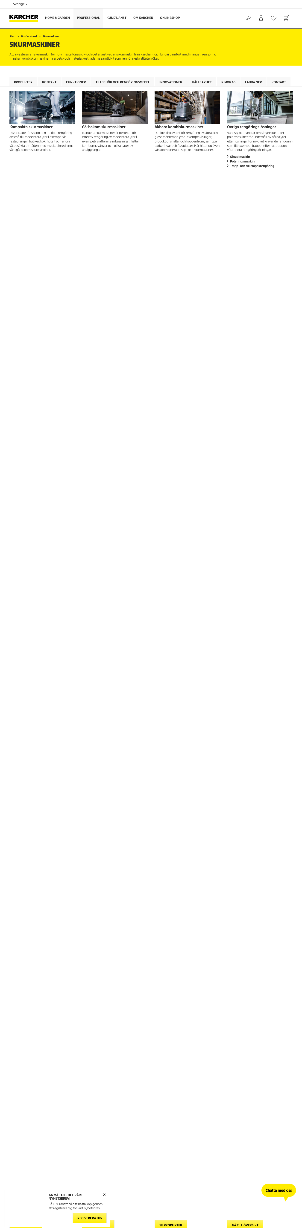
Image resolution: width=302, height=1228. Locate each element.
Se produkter (25, 178)
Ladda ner (253, 82)
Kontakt (49, 82)
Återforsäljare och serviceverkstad (178, 1116)
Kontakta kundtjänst (169, 1104)
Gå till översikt (245, 178)
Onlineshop (170, 18)
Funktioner (76, 82)
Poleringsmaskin (242, 161)
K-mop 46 (228, 82)
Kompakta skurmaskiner (31, 127)
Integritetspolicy (93, 1160)
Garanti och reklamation (171, 1099)
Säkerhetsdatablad (168, 1110)
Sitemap (232, 1110)
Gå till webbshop (20, 1099)
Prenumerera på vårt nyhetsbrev (249, 1104)
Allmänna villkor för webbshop (30, 1093)
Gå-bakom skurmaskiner (104, 127)
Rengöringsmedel (29, 505)
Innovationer (170, 82)
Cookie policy (91, 1138)
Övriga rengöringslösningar (251, 127)
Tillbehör (119, 450)
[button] (21, 620)
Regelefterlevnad (94, 1166)
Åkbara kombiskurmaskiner (179, 127)
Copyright (88, 1144)
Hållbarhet (202, 82)
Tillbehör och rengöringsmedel (123, 82)
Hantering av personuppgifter (102, 1155)
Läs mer (117, 895)
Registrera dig (89, 1218)
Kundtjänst (116, 18)
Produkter (23, 82)
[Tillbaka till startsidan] (25, 18)
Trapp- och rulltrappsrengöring (252, 166)
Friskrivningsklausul (96, 1149)
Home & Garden (57, 18)
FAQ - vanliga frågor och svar (174, 1093)
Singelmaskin (240, 157)
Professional (88, 18)
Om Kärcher (143, 18)
